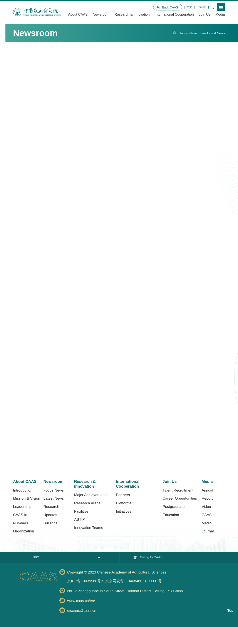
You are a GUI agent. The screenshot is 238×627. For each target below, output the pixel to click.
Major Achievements (90, 495)
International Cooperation (174, 14)
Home (183, 33)
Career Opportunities (180, 498)
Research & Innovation (132, 14)
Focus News (53, 490)
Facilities (81, 511)
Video (206, 507)
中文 (189, 7)
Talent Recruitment (178, 490)
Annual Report (207, 494)
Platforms (124, 503)
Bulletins (50, 523)
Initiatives (123, 511)
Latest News (216, 33)
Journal (208, 531)
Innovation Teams (88, 528)
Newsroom (101, 14)
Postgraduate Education (173, 511)
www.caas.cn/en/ (81, 601)
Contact (201, 7)
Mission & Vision (26, 498)
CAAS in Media (209, 519)
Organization (23, 531)
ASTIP (79, 519)
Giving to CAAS (151, 557)
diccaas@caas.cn (81, 611)
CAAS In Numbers (20, 519)
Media (220, 14)
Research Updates (51, 511)
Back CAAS (170, 7)
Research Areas (87, 503)
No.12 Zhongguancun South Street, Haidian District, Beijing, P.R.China (125, 591)
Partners (123, 495)
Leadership (22, 507)
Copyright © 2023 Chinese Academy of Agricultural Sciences (146, 577)
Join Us (204, 14)
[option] (37, 12)
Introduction (22, 490)
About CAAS (78, 14)
